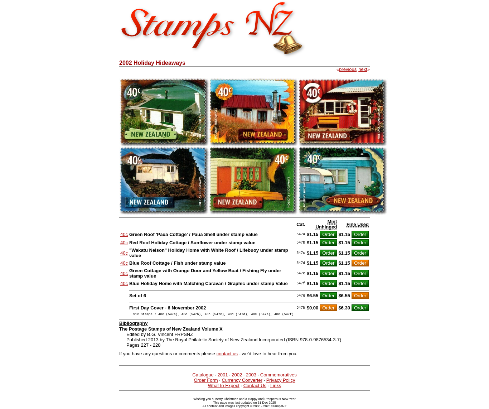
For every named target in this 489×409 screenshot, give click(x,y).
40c (124, 234)
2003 (251, 376)
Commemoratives (278, 376)
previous (348, 69)
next (362, 69)
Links (275, 386)
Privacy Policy (280, 381)
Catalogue (202, 376)
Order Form (206, 381)
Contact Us (254, 386)
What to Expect (223, 386)
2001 (222, 376)
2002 (237, 376)
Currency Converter (242, 381)
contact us (227, 354)
